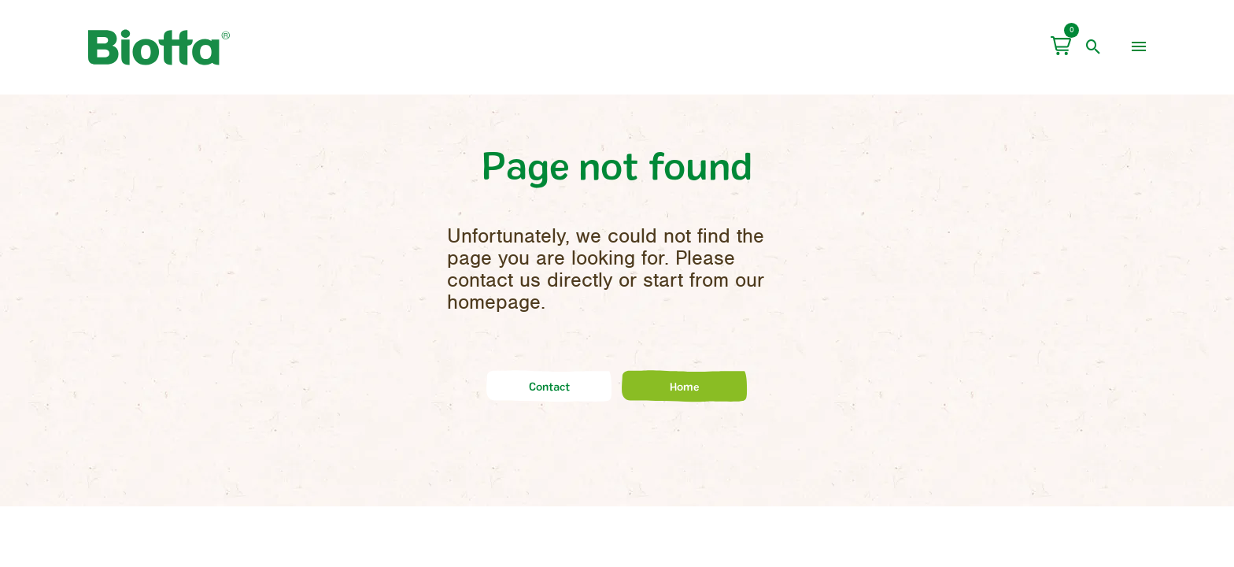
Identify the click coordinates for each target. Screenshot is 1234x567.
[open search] (1093, 47)
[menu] (1139, 47)
